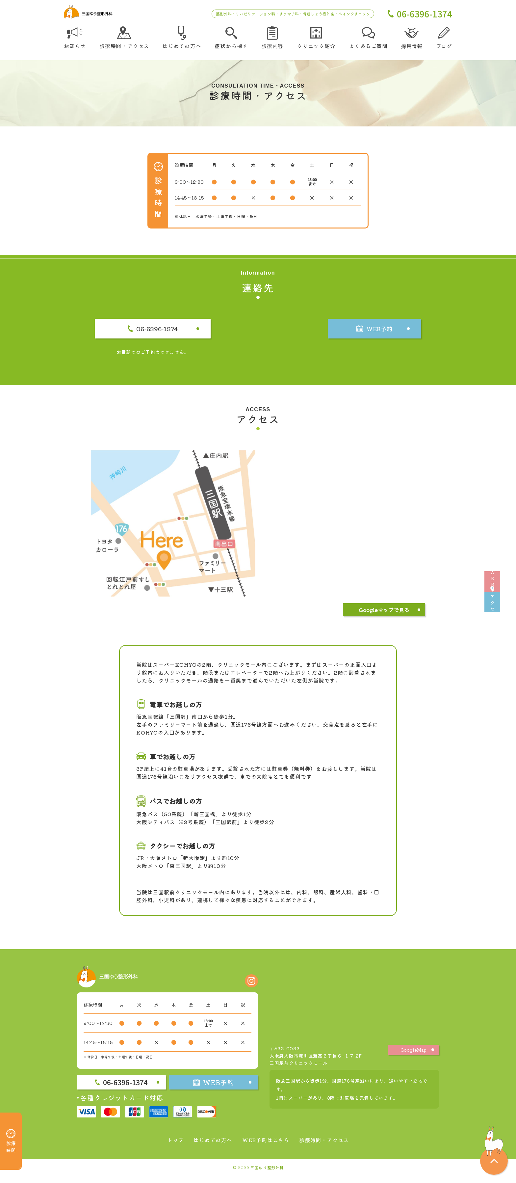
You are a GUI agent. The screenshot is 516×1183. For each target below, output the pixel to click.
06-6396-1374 (174, 335)
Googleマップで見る (384, 617)
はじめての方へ (208, 1146)
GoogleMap (414, 1056)
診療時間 (10, 1132)
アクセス (506, 628)
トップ (167, 1146)
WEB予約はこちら (266, 1146)
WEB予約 (506, 555)
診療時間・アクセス (330, 1146)
